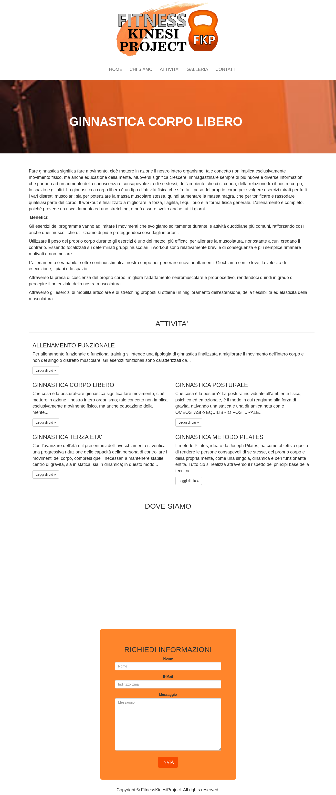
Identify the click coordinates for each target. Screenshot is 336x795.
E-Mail (168, 676)
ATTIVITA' (169, 69)
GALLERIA (197, 69)
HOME (115, 69)
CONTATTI (226, 69)
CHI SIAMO (140, 69)
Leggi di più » (46, 370)
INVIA (168, 762)
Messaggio (168, 695)
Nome (168, 658)
